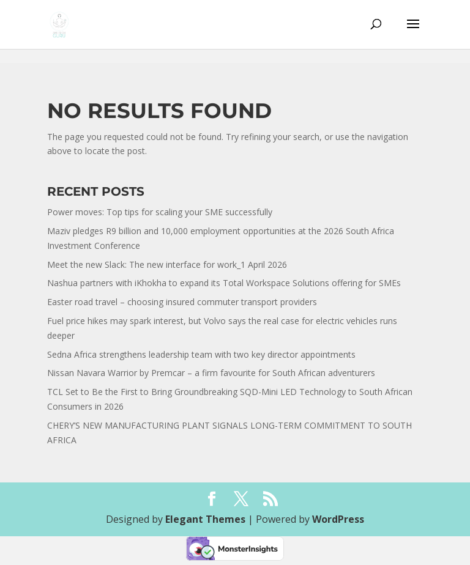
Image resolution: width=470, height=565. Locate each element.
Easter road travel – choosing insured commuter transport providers (182, 302)
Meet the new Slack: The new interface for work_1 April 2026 (167, 264)
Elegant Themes (205, 519)
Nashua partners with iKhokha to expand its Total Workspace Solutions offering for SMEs (224, 283)
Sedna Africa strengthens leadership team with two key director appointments (201, 354)
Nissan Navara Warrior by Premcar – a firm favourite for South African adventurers (211, 373)
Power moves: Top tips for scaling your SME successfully (160, 212)
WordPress (338, 519)
